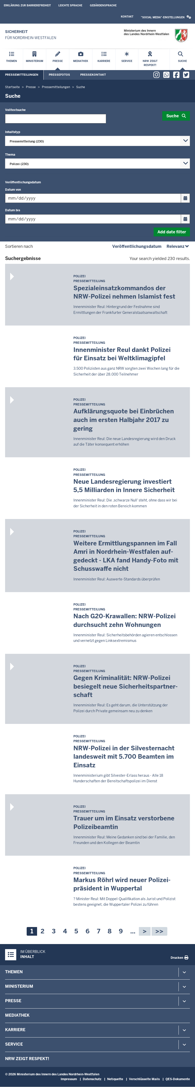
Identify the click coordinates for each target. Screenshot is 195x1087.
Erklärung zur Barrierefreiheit (27, 5)
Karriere (15, 1029)
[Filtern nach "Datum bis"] (93, 219)
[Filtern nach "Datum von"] (93, 198)
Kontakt (127, 16)
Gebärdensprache (103, 5)
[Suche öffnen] (182, 59)
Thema (10, 155)
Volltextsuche (15, 110)
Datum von (13, 190)
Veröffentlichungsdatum (23, 182)
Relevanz (178, 246)
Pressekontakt (93, 74)
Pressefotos (59, 74)
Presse (13, 1000)
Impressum (69, 1079)
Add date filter (171, 232)
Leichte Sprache (70, 5)
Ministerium (19, 986)
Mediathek (17, 1015)
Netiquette (115, 1079)
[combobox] (97, 141)
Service (14, 1044)
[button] (166, 17)
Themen (14, 972)
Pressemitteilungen (21, 74)
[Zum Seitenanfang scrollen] (185, 1077)
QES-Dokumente (178, 1079)
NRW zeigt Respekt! (27, 1058)
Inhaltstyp (12, 132)
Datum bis (12, 210)
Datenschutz (92, 1079)
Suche (172, 116)
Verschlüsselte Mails (144, 1079)
